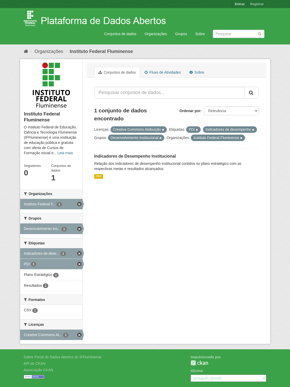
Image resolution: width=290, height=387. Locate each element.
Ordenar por (189, 111)
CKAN (199, 363)
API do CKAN (35, 363)
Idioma (196, 371)
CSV (98, 176)
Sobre (200, 34)
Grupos (181, 34)
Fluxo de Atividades (163, 72)
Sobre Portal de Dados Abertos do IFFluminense (62, 357)
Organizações (156, 34)
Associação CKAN (38, 370)
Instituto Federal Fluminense (101, 51)
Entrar (240, 4)
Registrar (257, 4)
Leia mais (65, 153)
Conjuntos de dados (120, 34)
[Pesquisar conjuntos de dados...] (169, 93)
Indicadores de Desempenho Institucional (135, 156)
